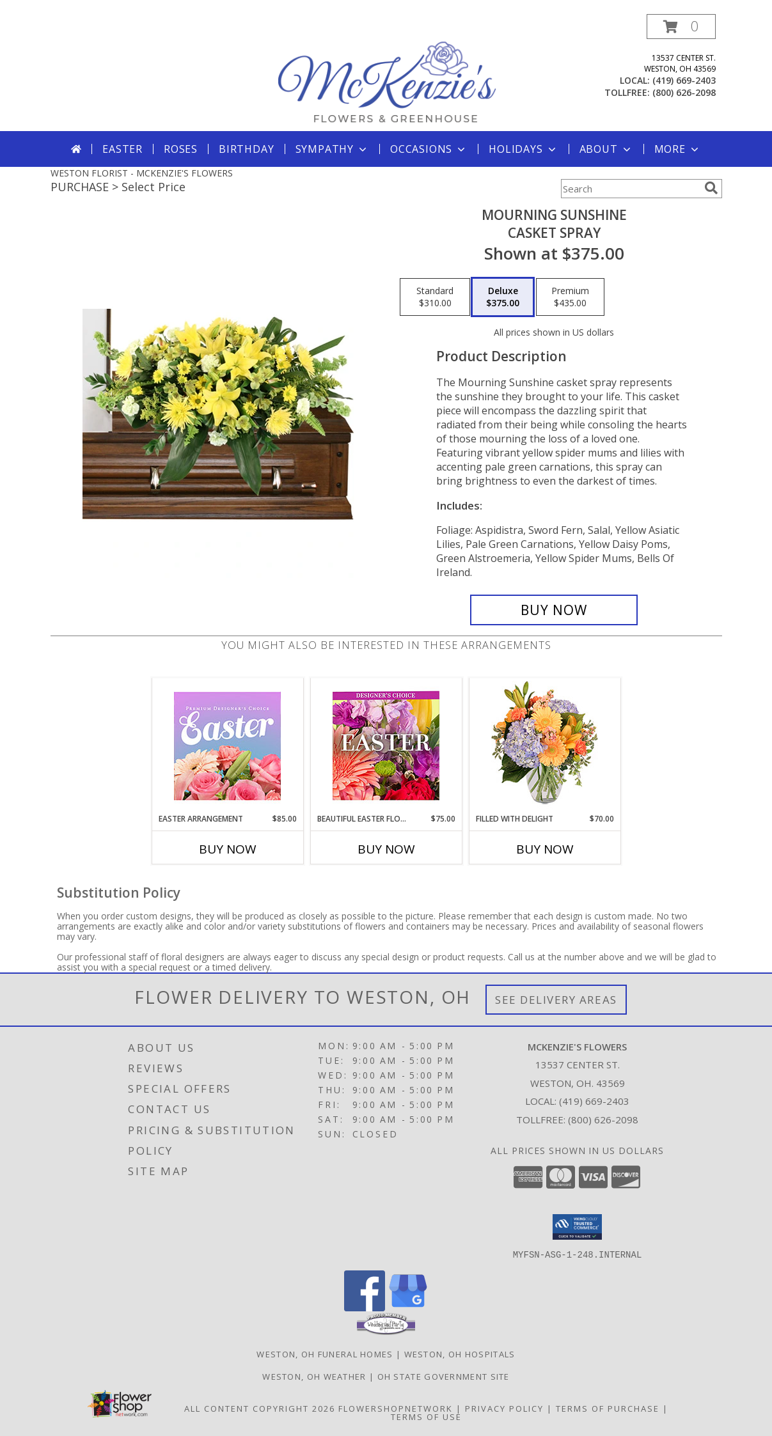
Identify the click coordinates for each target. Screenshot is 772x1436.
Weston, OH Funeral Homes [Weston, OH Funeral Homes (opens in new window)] (324, 1353)
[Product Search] (630, 189)
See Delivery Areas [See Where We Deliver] (556, 999)
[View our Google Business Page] (408, 1307)
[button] (681, 26)
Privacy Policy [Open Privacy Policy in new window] (504, 1408)
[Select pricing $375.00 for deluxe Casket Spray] (503, 297)
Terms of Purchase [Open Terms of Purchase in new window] (607, 1408)
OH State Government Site (443, 1376)
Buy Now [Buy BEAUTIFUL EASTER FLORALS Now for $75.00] (386, 849)
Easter (122, 149)
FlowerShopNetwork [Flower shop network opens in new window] (395, 1408)
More (677, 149)
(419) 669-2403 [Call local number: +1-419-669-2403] (684, 80)
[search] (711, 188)
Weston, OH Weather (314, 1376)
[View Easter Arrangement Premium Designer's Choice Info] (227, 746)
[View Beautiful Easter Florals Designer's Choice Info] (386, 746)
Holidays (523, 149)
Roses (181, 149)
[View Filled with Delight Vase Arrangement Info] (544, 746)
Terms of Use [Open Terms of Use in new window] (426, 1416)
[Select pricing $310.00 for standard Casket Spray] (434, 297)
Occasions (429, 149)
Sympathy (332, 149)
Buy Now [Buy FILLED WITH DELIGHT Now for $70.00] (545, 849)
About (606, 149)
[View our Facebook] (364, 1307)
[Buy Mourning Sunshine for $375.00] (554, 610)
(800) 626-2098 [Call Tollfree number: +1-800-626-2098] (603, 1119)
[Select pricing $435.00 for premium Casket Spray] (570, 297)
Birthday (246, 149)
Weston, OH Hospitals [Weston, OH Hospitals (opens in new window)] (460, 1353)
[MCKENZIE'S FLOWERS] (387, 72)
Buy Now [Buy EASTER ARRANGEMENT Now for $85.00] (227, 849)
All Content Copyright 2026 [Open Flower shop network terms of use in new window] (259, 1408)
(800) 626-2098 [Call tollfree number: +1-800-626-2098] (684, 92)
